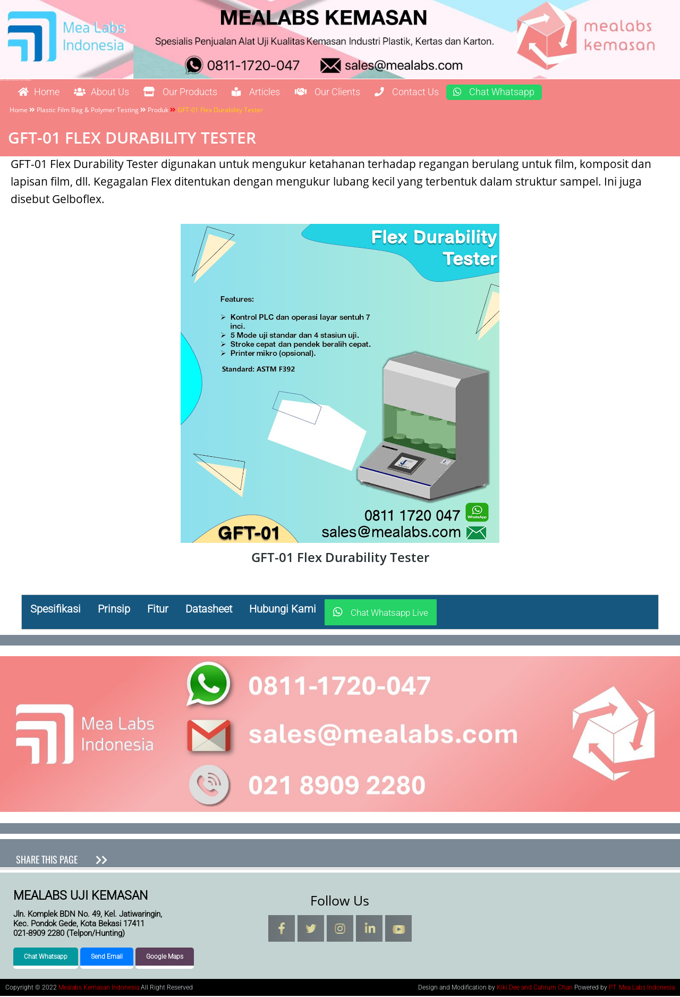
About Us (112, 92)
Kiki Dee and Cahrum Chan (535, 988)
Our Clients (364, 92)
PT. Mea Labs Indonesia (642, 988)
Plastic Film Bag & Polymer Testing (88, 110)
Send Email (107, 957)
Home (42, 92)
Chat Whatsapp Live (380, 613)
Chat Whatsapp (549, 92)
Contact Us (453, 92)
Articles (284, 92)
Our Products (200, 92)
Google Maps (164, 957)
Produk (158, 110)
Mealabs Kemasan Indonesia (15, 80)
